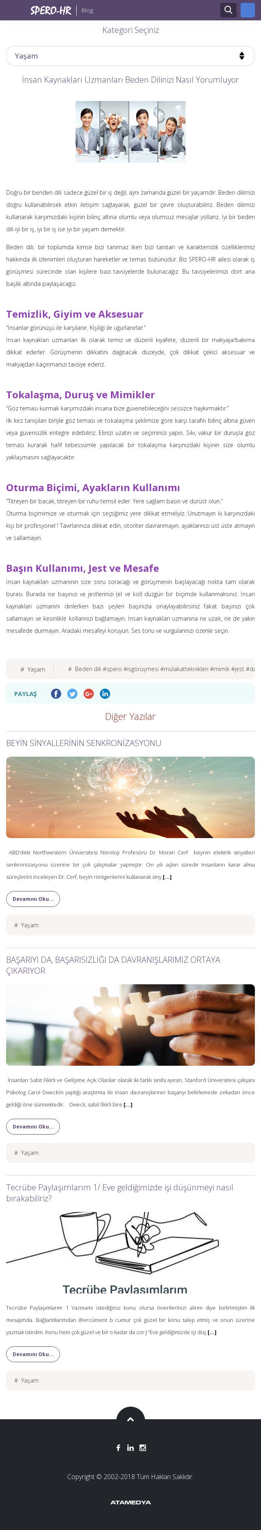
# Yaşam (32, 669)
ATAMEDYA (131, 1503)
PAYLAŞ (25, 693)
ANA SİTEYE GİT (248, 10)
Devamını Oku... (33, 899)
